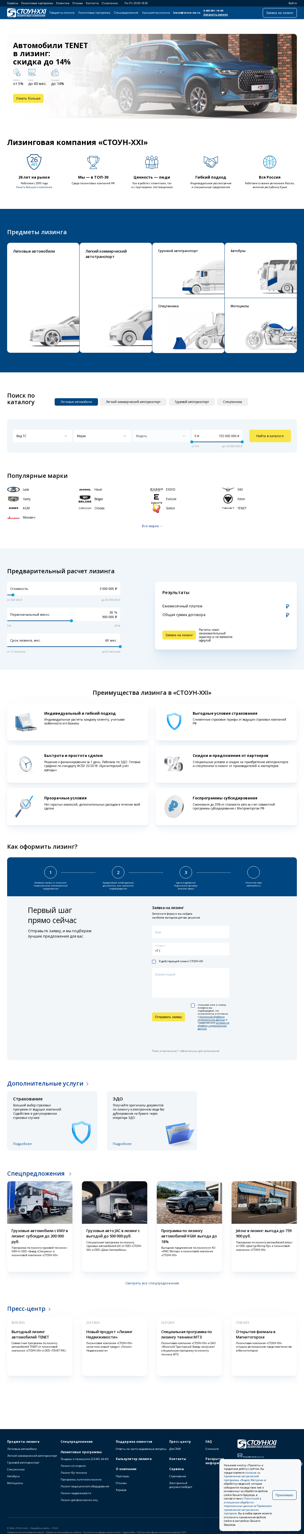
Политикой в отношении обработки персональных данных (242, 1502)
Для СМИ (175, 1449)
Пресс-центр (26, 1309)
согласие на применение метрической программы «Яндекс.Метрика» (244, 1476)
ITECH (54, 1528)
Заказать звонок (215, 14)
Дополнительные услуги (45, 1083)
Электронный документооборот (180, 1485)
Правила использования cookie (25, 1532)
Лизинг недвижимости (76, 1493)
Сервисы (12, 3)
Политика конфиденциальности (102, 1532)
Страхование (177, 1476)
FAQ (208, 1441)
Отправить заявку (168, 1017)
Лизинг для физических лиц (79, 1500)
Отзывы (77, 3)
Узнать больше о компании (34, 187)
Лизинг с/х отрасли (73, 1466)
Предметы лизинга (62, 13)
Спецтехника (16, 1469)
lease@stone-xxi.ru (186, 13)
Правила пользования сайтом (63, 1532)
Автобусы (13, 1476)
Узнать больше (28, 98)
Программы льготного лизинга (81, 1479)
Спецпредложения (126, 13)
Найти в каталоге (270, 436)
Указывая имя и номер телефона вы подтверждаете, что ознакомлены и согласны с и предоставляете (210, 1017)
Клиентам (62, 3)
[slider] (191, 441)
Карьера (121, 1490)
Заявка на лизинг (280, 12)
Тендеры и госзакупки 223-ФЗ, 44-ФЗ (85, 1459)
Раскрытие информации (216, 1461)
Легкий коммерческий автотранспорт (32, 1456)
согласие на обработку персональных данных (213, 1025)
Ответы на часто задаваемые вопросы (141, 1449)
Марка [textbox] (81, 436)
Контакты (92, 3)
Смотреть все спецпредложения (152, 1283)
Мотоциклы (15, 1483)
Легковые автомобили (22, 1449)
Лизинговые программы (37, 3)
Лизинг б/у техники (74, 1473)
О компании (110, 3)
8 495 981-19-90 (213, 10)
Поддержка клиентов (134, 1441)
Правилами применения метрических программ (248, 1509)
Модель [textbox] (141, 436)
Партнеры (122, 1476)
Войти (291, 3)
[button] (276, 109)
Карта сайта (128, 1532)
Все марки (150, 526)
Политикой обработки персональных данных (211, 1018)
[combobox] (42, 436)
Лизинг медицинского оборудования (85, 1486)
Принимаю (284, 1495)
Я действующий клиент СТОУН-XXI (177, 962)
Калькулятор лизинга (156, 13)
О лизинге (212, 1449)
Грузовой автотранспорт (23, 1462)
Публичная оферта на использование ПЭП (161, 1532)
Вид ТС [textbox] (21, 436)
